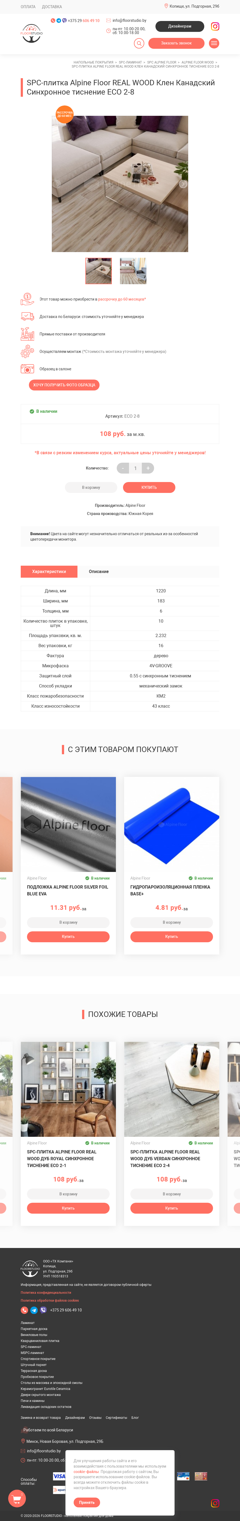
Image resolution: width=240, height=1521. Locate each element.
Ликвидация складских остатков (46, 1407)
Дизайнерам (179, 26)
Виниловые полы (34, 1335)
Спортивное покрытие (38, 1359)
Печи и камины (32, 1401)
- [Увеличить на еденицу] (123, 468)
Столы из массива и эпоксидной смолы (51, 1383)
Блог (135, 1418)
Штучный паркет (34, 1365)
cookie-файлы (86, 1472)
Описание (99, 571)
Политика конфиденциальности (46, 1293)
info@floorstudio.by (129, 20)
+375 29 (84, 21)
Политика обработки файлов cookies (50, 1300)
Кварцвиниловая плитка (40, 1341)
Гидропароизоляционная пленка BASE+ (170, 890)
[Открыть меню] (214, 43)
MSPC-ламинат (32, 1353)
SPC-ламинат (31, 1347)
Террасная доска (34, 1371)
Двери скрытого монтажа (41, 1395)
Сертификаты (116, 1418)
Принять (87, 1502)
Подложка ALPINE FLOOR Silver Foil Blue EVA (67, 890)
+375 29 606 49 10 (66, 1310)
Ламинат (28, 1323)
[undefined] (58, 184)
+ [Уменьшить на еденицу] (148, 468)
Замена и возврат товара (41, 1418)
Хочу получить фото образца (64, 385)
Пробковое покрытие (37, 1377)
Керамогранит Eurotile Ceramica (45, 1389)
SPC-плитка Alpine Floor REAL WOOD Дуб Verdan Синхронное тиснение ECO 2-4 (165, 1158)
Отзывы (95, 1418)
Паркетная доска (34, 1329)
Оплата (28, 7)
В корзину (91, 487)
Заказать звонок (176, 43)
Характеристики (49, 571)
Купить (149, 487)
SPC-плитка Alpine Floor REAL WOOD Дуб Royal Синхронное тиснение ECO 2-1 (62, 1158)
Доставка (52, 7)
